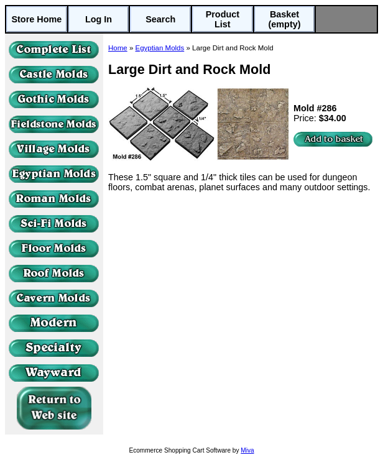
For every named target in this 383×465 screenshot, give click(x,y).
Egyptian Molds (160, 48)
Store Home (36, 19)
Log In (98, 19)
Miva (247, 450)
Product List (222, 19)
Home (117, 48)
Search (160, 19)
